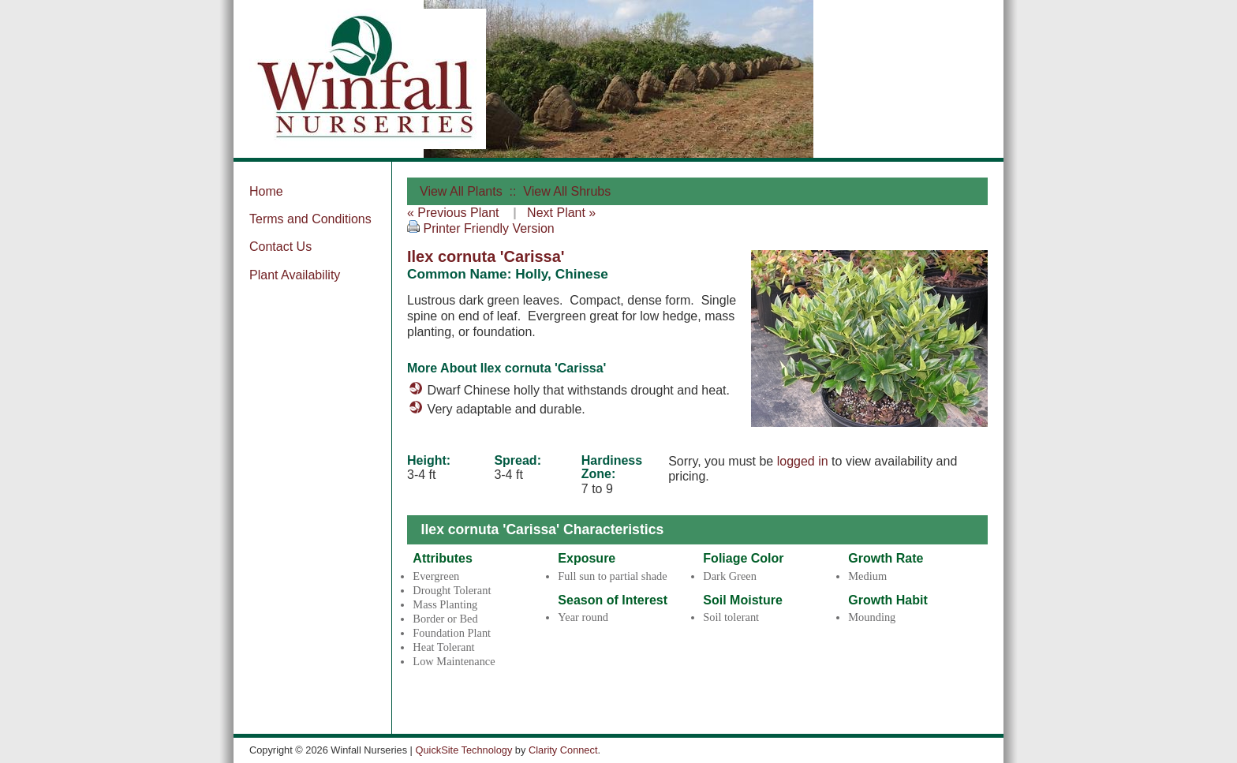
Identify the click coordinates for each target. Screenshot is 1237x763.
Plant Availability (294, 275)
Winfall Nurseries (367, 79)
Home (266, 191)
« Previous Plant (453, 212)
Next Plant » (561, 212)
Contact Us (280, 246)
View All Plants (461, 191)
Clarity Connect (563, 750)
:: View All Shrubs (558, 191)
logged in (802, 461)
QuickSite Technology (463, 750)
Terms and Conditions (310, 219)
